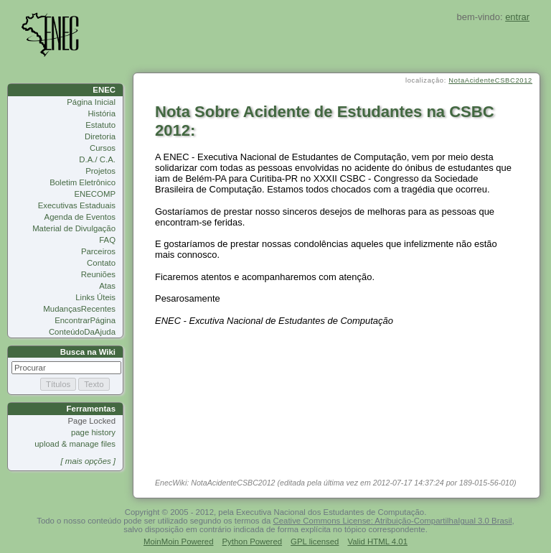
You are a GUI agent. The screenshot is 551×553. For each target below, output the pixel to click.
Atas (107, 286)
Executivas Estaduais (77, 205)
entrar (517, 16)
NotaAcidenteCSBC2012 (490, 80)
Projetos (100, 171)
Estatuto (100, 125)
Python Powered (252, 541)
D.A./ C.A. (97, 159)
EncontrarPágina (85, 320)
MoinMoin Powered (178, 541)
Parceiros (98, 251)
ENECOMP (95, 194)
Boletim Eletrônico (83, 182)
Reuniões (98, 274)
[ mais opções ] (88, 461)
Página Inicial (91, 102)
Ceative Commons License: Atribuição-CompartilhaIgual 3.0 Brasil (392, 520)
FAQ (107, 240)
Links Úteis (95, 297)
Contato (101, 263)
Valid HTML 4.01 (377, 541)
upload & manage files (75, 444)
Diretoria (100, 136)
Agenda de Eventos (80, 217)
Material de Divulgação (74, 228)
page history (93, 432)
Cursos (103, 148)
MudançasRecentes (79, 309)
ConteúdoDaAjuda (82, 331)
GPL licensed (315, 541)
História (102, 113)
